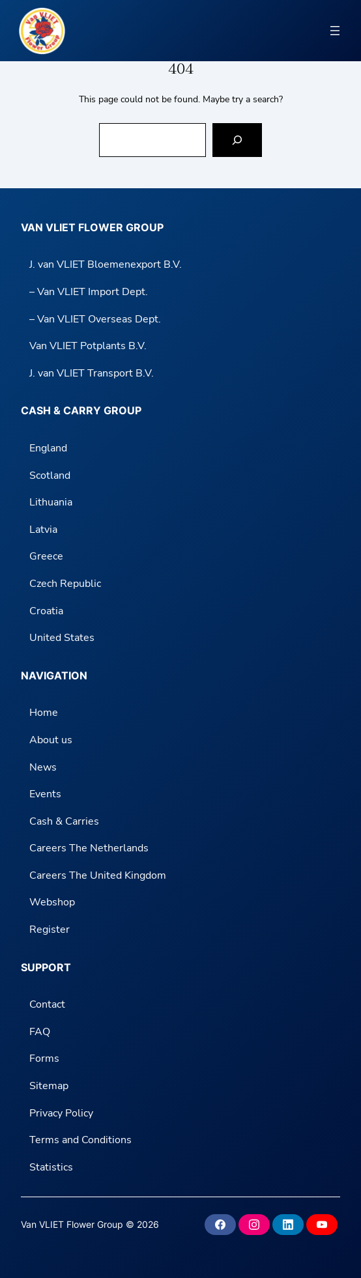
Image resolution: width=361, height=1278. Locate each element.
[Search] (237, 140)
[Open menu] (335, 30)
